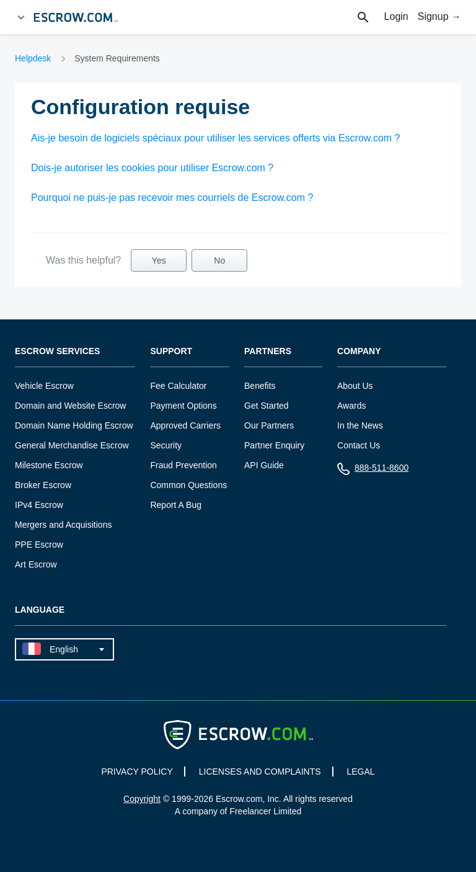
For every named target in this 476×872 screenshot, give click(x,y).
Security (166, 445)
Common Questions (188, 485)
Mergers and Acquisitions (63, 525)
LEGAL (360, 771)
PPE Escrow (39, 544)
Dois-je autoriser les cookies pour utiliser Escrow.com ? (152, 167)
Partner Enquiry (274, 445)
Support (171, 351)
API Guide (264, 465)
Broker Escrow (43, 485)
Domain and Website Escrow (70, 406)
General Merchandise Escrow (72, 445)
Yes (159, 260)
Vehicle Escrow (44, 386)
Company (359, 351)
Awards (351, 406)
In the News (360, 425)
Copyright (142, 799)
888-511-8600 (372, 470)
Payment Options (183, 406)
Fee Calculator (178, 386)
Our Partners (269, 425)
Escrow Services (57, 351)
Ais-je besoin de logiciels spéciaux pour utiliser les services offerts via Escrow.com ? (215, 138)
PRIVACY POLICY (136, 771)
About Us (355, 386)
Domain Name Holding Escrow (74, 425)
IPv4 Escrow (39, 505)
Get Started (266, 406)
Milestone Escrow (49, 465)
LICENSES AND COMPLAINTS (260, 771)
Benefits (260, 386)
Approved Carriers (185, 425)
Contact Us (358, 445)
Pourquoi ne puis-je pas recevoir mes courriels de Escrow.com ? (172, 197)
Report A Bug (175, 505)
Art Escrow (36, 564)
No (219, 260)
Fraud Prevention (183, 465)
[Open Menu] (21, 17)
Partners (267, 351)
